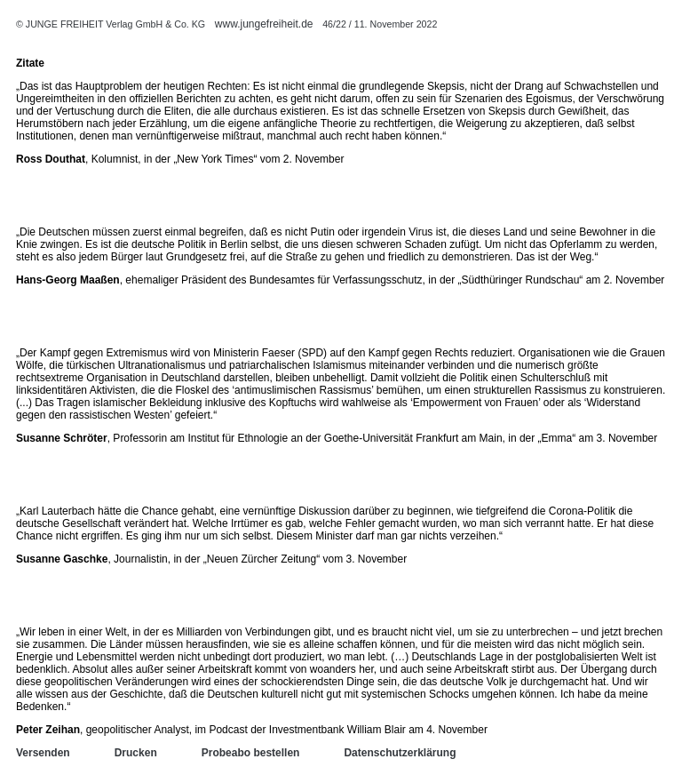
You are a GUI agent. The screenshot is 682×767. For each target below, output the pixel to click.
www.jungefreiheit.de (264, 24)
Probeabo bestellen (251, 753)
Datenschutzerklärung (400, 753)
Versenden (43, 753)
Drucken (136, 753)
